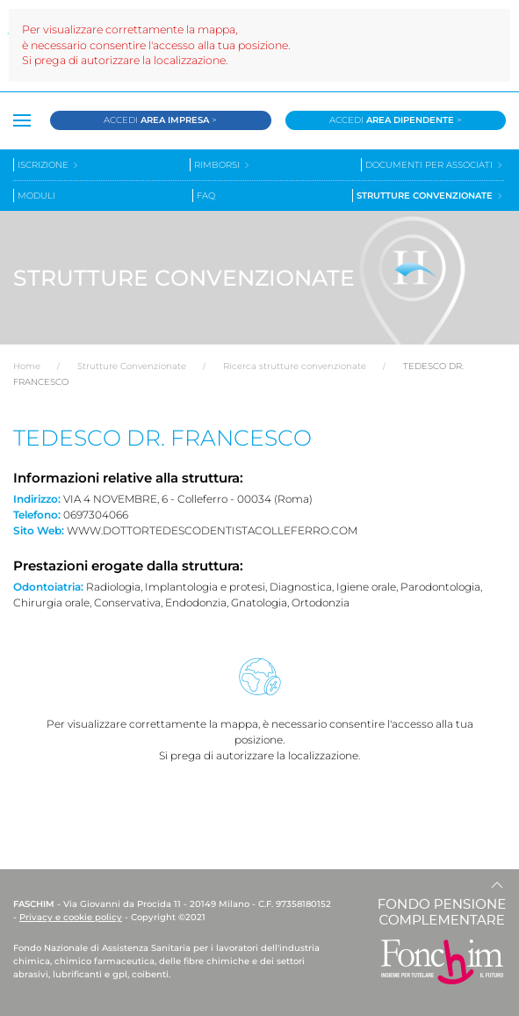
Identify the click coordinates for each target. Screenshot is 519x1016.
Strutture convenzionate (430, 195)
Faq (206, 195)
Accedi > (160, 120)
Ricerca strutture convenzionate (294, 366)
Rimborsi (222, 165)
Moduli (36, 195)
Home (26, 366)
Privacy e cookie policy (70, 917)
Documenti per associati (434, 165)
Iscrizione (49, 165)
